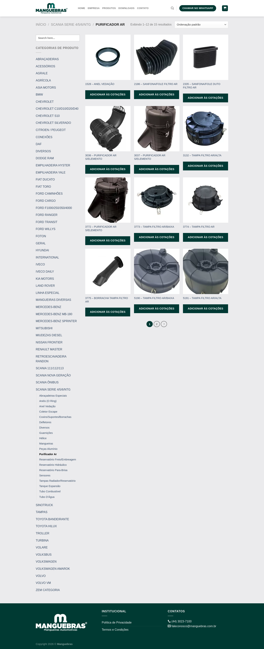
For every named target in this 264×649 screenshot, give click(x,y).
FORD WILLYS (45, 229)
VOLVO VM (43, 582)
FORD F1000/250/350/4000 (54, 207)
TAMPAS (41, 512)
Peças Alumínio (48, 448)
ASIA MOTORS (46, 87)
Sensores (44, 475)
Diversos (44, 427)
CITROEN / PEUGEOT (51, 130)
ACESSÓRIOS (45, 66)
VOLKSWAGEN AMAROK (53, 568)
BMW (39, 94)
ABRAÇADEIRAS (47, 59)
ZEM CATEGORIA (48, 590)
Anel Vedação (47, 406)
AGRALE (42, 73)
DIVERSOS (43, 151)
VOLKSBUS (44, 554)
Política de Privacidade (117, 622)
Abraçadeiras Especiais (53, 395)
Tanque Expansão (49, 486)
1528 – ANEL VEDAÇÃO (99, 84)
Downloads (126, 8)
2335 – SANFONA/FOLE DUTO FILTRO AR (201, 86)
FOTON (41, 236)
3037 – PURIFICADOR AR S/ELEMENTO (149, 157)
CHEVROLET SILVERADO (53, 122)
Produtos (109, 8)
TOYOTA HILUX (46, 526)
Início (41, 24)
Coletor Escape (48, 411)
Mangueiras (46, 443)
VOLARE (42, 547)
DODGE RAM (45, 158)
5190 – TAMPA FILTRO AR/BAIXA (154, 298)
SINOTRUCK (44, 504)
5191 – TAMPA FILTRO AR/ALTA (202, 298)
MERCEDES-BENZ (48, 307)
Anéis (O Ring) (47, 401)
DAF (39, 144)
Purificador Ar (48, 454)
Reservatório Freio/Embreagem (57, 459)
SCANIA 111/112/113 (50, 368)
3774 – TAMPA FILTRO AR (198, 226)
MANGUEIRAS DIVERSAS (53, 299)
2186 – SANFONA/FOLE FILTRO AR (155, 84)
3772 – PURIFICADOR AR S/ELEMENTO (100, 228)
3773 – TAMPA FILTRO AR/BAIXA (154, 226)
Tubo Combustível (49, 491)
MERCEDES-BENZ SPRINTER (56, 321)
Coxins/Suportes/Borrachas (55, 416)
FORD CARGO (46, 200)
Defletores (45, 422)
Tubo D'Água (46, 496)
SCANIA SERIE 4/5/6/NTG (71, 24)
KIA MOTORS (45, 278)
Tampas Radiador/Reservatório (57, 480)
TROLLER (42, 533)
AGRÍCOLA (43, 80)
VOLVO (41, 575)
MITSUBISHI (44, 328)
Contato (142, 8)
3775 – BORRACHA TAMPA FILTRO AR (106, 300)
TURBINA (42, 540)
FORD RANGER (46, 214)
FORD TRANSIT (46, 222)
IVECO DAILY (45, 271)
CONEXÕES (44, 137)
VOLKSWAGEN (46, 561)
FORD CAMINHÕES (49, 193)
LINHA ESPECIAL (47, 292)
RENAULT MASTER (49, 349)
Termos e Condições (115, 629)
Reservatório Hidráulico (53, 464)
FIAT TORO (43, 186)
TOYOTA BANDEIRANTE (52, 519)
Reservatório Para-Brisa (53, 470)
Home (81, 8)
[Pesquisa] (172, 8)
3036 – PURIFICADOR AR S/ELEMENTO (100, 157)
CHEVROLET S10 (48, 115)
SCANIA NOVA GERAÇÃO (53, 375)
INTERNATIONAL (47, 257)
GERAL (41, 243)
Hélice (43, 438)
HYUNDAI (42, 250)
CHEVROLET (45, 101)
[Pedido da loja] (201, 24)
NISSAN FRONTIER (49, 342)
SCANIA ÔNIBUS (47, 382)
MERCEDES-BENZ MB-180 (54, 314)
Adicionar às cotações (108, 94)
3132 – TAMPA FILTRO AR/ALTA (202, 155)
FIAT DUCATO (45, 179)
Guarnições (46, 432)
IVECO (40, 264)
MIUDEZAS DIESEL (49, 335)
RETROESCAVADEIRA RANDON (51, 359)
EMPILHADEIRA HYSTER (53, 165)
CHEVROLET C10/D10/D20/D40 (57, 108)
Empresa (94, 8)
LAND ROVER (45, 285)
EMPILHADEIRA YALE (50, 172)
